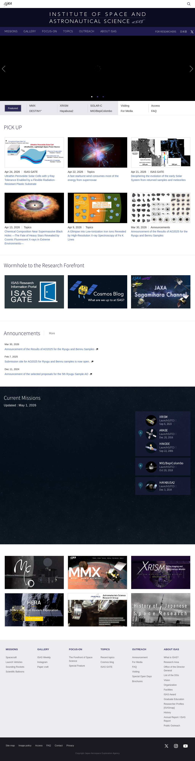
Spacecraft (11, 657)
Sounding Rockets (15, 667)
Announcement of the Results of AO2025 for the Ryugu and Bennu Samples (49, 349)
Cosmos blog (107, 662)
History (167, 712)
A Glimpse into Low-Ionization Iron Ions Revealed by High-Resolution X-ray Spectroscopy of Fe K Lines (97, 235)
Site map (10, 745)
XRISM (64, 105)
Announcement (140, 657)
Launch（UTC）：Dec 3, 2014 (174, 485)
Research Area (171, 662)
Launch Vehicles (14, 662)
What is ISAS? (171, 657)
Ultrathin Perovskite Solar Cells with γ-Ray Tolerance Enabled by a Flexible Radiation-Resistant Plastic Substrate (30, 179)
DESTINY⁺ (35, 111)
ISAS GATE (31, 171)
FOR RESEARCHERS (165, 31)
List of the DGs (171, 675)
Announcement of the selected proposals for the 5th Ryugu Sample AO (46, 374)
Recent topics (107, 657)
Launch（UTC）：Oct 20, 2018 (174, 466)
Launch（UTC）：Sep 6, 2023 (174, 420)
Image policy (24, 745)
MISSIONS (11, 31)
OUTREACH (86, 31)
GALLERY (29, 31)
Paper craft (43, 667)
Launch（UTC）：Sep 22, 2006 (174, 447)
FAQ (154, 111)
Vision (167, 680)
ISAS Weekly (44, 657)
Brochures (137, 681)
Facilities (168, 689)
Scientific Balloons (15, 671)
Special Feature (77, 665)
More (52, 333)
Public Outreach (172, 725)
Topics (91, 171)
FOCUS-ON (49, 31)
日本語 (183, 31)
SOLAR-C (96, 105)
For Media (127, 111)
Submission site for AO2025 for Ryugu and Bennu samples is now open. (47, 361)
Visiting (125, 105)
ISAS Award (170, 694)
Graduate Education (174, 699)
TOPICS (68, 31)
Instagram (42, 662)
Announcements (160, 227)
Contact (58, 745)
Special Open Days (142, 676)
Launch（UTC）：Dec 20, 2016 (174, 433)
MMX (32, 105)
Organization (170, 685)
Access (155, 105)
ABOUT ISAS (108, 31)
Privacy (70, 745)
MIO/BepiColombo (101, 111)
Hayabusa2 (66, 111)
